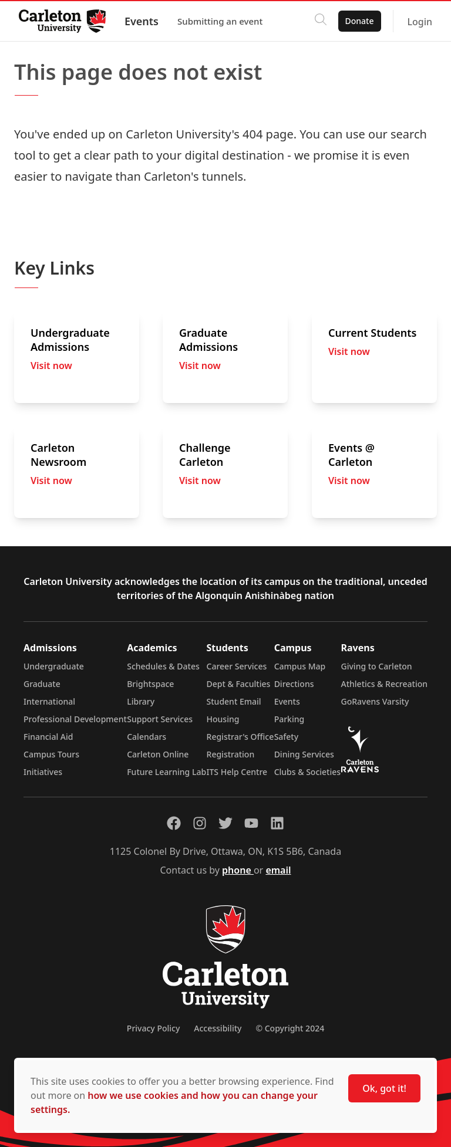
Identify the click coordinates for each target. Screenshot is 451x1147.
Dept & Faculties (239, 683)
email (278, 870)
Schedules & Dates (163, 666)
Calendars (146, 736)
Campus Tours (51, 754)
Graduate (41, 683)
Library (140, 701)
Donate (359, 20)
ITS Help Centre (237, 771)
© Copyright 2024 (289, 1028)
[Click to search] (320, 21)
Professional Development (75, 719)
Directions (294, 683)
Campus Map (300, 666)
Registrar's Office (240, 736)
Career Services (237, 666)
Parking (289, 719)
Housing (223, 719)
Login (419, 21)
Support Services (160, 719)
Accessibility (217, 1028)
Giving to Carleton (376, 666)
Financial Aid (48, 736)
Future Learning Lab (166, 771)
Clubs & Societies (307, 771)
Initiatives (42, 771)
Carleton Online (158, 754)
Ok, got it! (384, 1088)
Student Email (234, 701)
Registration (231, 754)
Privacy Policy (153, 1028)
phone (238, 870)
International (49, 701)
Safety (286, 736)
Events (141, 21)
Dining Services (304, 754)
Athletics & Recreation (384, 683)
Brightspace (150, 683)
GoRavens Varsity (375, 701)
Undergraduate (53, 666)
